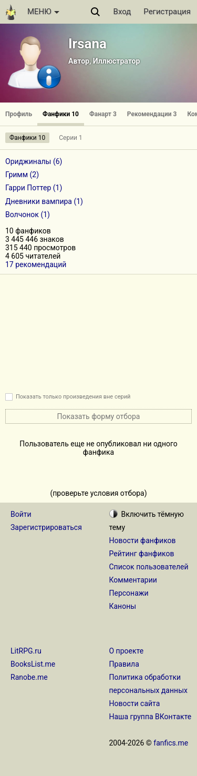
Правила (124, 664)
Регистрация (167, 11)
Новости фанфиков (142, 540)
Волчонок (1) (27, 214)
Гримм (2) (22, 174)
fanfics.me (170, 743)
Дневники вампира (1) (44, 201)
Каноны (123, 606)
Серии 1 (70, 137)
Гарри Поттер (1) (33, 187)
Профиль (18, 114)
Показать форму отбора (98, 416)
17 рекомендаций (35, 264)
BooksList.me (33, 664)
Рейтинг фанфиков (141, 553)
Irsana (87, 44)
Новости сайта (134, 703)
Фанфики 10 (61, 114)
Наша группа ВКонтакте (150, 716)
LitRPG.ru (26, 651)
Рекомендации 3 (152, 114)
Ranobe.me (29, 677)
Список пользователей (149, 567)
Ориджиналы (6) (34, 161)
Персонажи (129, 593)
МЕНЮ (43, 11)
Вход (122, 11)
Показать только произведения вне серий (73, 396)
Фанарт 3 (103, 114)
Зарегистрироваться (46, 527)
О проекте (126, 651)
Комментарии (133, 580)
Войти (21, 514)
